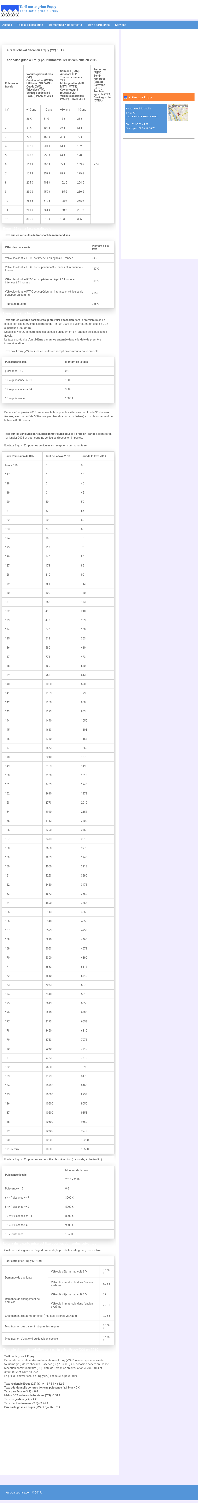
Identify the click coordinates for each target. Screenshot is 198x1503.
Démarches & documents (66, 25)
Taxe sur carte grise (30, 25)
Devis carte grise (99, 25)
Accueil (7, 25)
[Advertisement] (58, 1442)
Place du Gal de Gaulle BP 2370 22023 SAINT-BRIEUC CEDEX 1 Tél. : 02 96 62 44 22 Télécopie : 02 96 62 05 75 (142, 118)
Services (121, 25)
